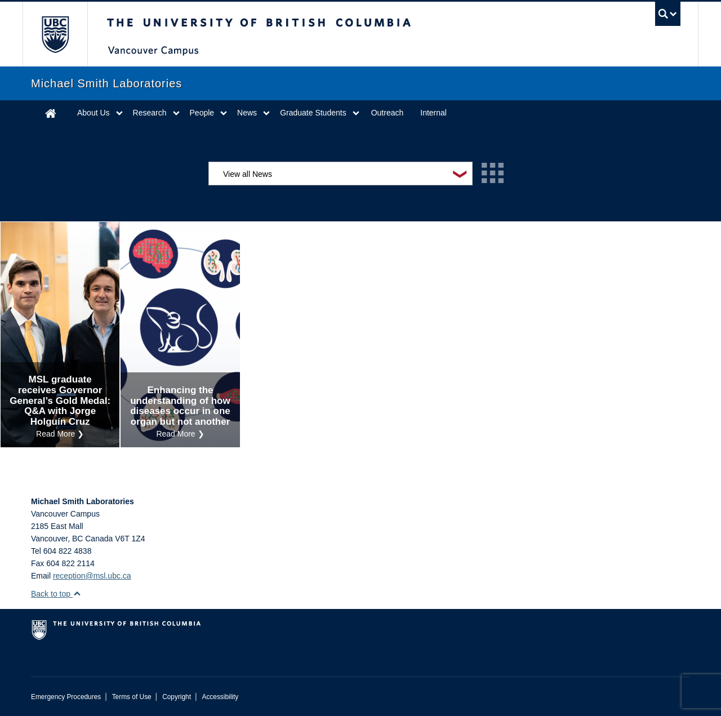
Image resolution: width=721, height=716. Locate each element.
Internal (433, 112)
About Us (93, 112)
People (202, 112)
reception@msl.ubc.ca (92, 575)
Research (150, 112)
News (247, 112)
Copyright (176, 697)
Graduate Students (313, 112)
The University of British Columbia (55, 34)
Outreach (387, 112)
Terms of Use (132, 697)
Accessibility (220, 697)
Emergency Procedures (66, 697)
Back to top (56, 593)
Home (50, 113)
